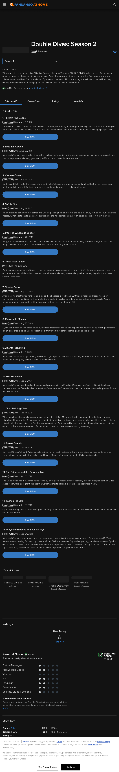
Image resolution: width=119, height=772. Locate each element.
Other (13, 728)
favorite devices (37, 88)
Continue (71, 767)
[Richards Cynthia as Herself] (12, 595)
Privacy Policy (103, 741)
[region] (59, 754)
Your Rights (93, 745)
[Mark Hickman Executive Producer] (81, 595)
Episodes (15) (11, 101)
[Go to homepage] (29, 5)
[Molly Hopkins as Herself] (35, 595)
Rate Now (59, 641)
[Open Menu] (4, 4)
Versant (25, 741)
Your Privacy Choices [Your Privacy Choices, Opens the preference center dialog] (47, 767)
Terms (59, 741)
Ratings (55, 101)
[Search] (115, 5)
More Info (78, 101)
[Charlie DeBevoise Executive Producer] (58, 595)
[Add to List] (115, 51)
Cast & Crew (33, 101)
